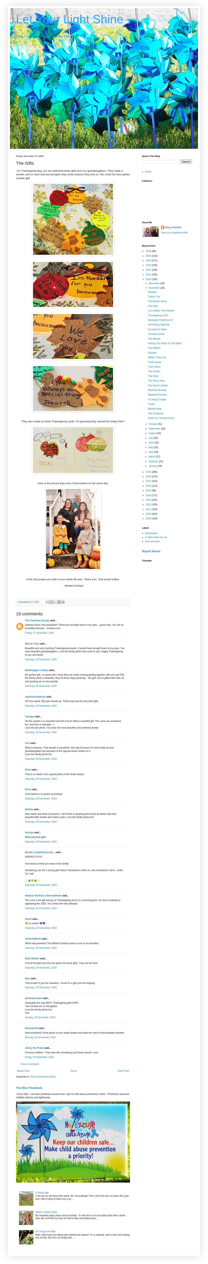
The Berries (154, 338)
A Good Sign (42, 1192)
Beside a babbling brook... (40, 852)
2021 (149, 274)
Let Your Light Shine (69, 19)
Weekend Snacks (157, 394)
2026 (149, 251)
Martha (29, 809)
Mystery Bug (154, 408)
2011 (149, 509)
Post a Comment (30, 1064)
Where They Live (157, 357)
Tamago (29, 716)
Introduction (151, 533)
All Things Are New (45, 1231)
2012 (149, 504)
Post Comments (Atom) (43, 1076)
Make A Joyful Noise (46, 1212)
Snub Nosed (154, 362)
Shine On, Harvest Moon (161, 418)
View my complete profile (174, 232)
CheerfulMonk (33, 938)
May (151, 447)
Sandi (28, 919)
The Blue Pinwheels (29, 1088)
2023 (149, 265)
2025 (149, 256)
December (154, 283)
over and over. (152, 541)
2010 (149, 514)
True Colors (154, 366)
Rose (28, 769)
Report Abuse (151, 551)
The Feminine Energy (37, 620)
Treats (151, 404)
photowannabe (33, 998)
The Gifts (153, 306)
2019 (149, 472)
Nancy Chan (32, 643)
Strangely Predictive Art (160, 320)
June (151, 442)
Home (73, 1071)
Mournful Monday (157, 390)
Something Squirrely (159, 324)
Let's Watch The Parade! (161, 310)
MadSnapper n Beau (36, 670)
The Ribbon (154, 348)
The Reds (153, 376)
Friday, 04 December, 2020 (39, 1057)
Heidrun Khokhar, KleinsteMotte (43, 895)
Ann (27, 743)
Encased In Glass (157, 329)
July (151, 438)
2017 (149, 481)
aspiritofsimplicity (35, 696)
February (154, 461)
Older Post (123, 1071)
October (153, 424)
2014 (149, 495)
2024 (149, 260)
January (153, 466)
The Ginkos (154, 371)
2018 (149, 476)
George (29, 832)
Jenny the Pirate (34, 1048)
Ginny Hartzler (173, 227)
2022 (149, 270)
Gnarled (152, 352)
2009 (149, 518)
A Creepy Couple (157, 399)
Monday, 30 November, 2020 (40, 1037)
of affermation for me (156, 537)
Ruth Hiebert (32, 958)
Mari (27, 978)
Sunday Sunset (156, 334)
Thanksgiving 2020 (158, 315)
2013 (149, 500)
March (152, 456)
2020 (149, 279)
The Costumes (156, 413)
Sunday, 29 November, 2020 (40, 1017)
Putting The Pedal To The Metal (164, 343)
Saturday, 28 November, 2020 (41, 659)
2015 (149, 490)
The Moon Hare (156, 380)
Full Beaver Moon (157, 301)
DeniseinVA (31, 1028)
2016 (149, 486)
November (154, 288)
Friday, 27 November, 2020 (39, 633)
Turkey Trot (154, 296)
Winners (152, 292)
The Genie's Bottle (158, 385)
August (153, 433)
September (155, 428)
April (151, 452)
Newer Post (23, 1071)
